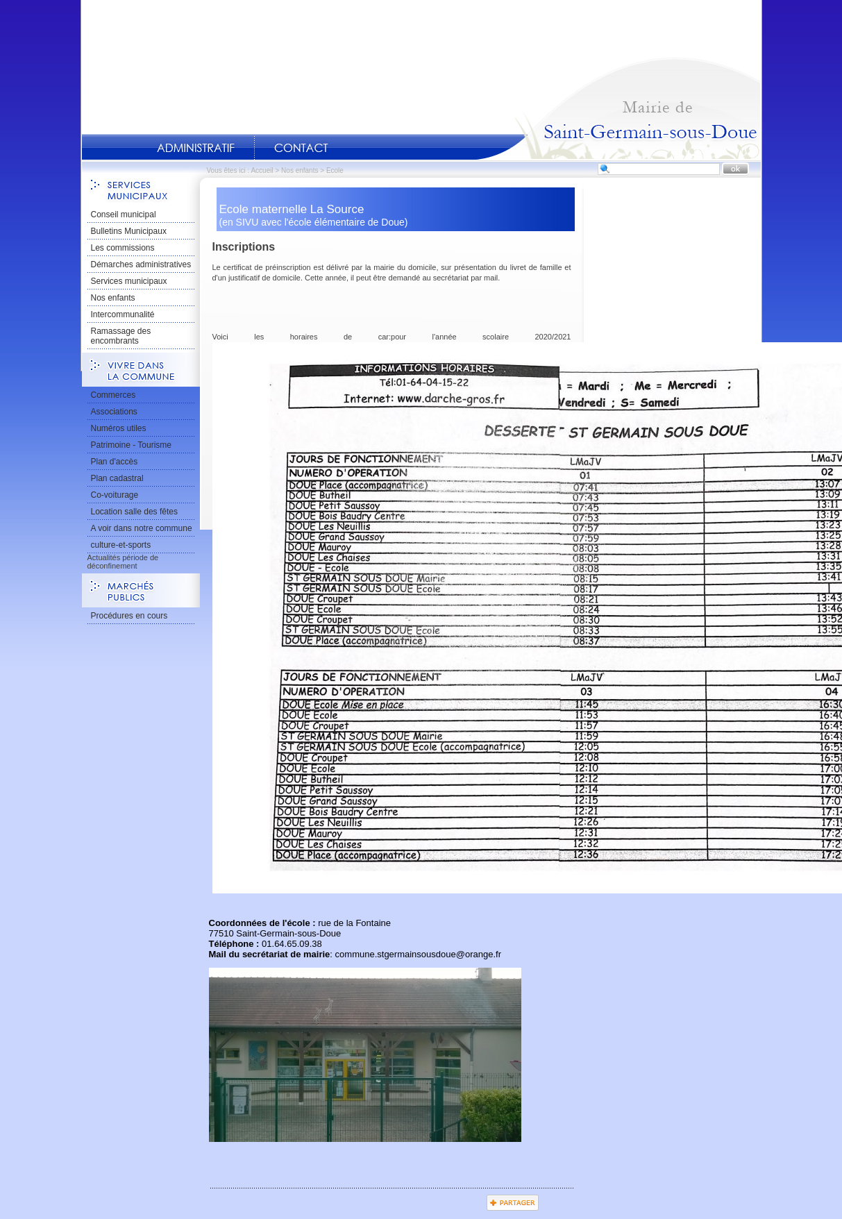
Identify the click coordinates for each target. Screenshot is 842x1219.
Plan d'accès (114, 461)
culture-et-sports (121, 545)
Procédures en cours (129, 616)
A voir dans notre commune (141, 528)
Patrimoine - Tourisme (131, 445)
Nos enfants (299, 170)
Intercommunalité (123, 314)
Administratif (195, 147)
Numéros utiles (118, 428)
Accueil (618, 108)
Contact (301, 147)
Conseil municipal (123, 214)
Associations (114, 412)
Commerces (113, 395)
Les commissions (123, 248)
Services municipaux (129, 281)
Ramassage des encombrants (121, 336)
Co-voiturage (115, 495)
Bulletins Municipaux (129, 231)
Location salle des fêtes (134, 511)
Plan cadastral (117, 478)
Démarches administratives (141, 264)
